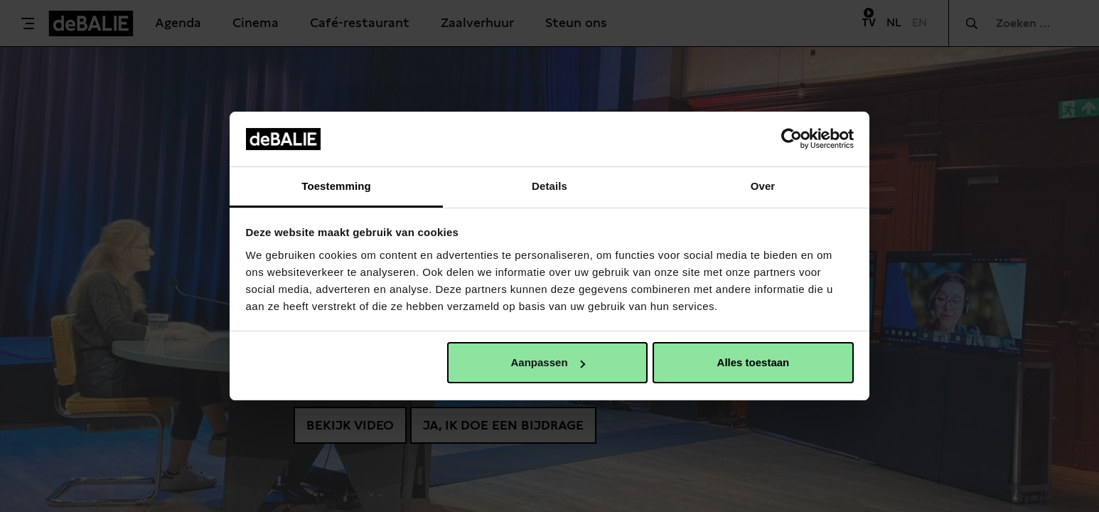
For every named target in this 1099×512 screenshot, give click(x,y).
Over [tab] (763, 186)
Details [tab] (549, 186)
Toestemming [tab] (336, 186)
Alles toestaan (753, 362)
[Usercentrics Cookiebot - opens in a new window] (791, 138)
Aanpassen (548, 362)
